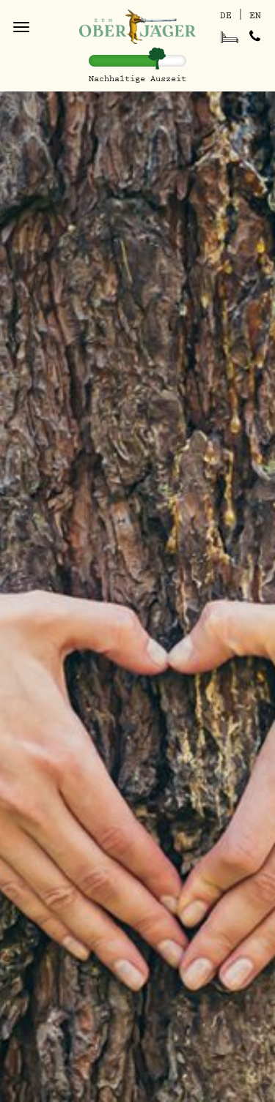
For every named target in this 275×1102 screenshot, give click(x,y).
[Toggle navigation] (21, 27)
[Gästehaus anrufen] (254, 36)
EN (255, 15)
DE (226, 15)
